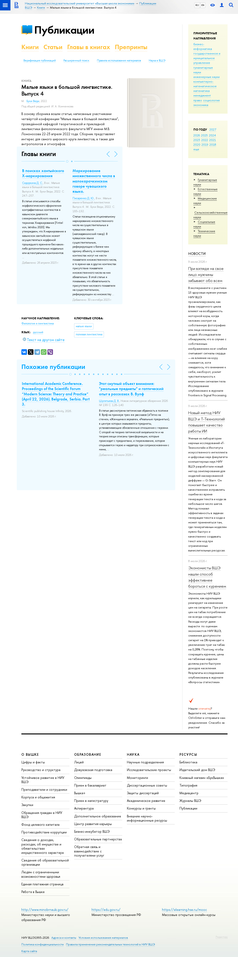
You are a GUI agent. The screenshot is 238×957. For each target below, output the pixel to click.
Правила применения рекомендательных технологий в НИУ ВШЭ (110, 944)
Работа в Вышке (33, 892)
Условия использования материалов (103, 938)
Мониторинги (137, 777)
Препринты (131, 47)
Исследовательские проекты (149, 770)
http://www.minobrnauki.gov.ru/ (44, 909)
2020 (196, 144)
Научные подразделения (145, 762)
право (197, 100)
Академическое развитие (146, 800)
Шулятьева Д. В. (109, 401)
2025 (204, 135)
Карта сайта (29, 951)
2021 (212, 140)
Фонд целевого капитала (40, 824)
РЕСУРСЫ (188, 754)
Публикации (64, 30)
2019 (205, 144)
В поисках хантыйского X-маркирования (43, 173)
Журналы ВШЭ (190, 800)
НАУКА (133, 754)
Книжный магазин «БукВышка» (201, 777)
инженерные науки (206, 77)
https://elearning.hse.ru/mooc (184, 909)
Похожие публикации (53, 367)
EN (202, 5)
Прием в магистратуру (91, 800)
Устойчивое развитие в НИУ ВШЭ (42, 779)
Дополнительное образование (97, 816)
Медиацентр (188, 793)
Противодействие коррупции (44, 832)
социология (211, 100)
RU (197, 5)
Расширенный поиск (76, 60)
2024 (212, 135)
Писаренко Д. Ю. (83, 198)
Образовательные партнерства (98, 839)
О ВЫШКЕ (30, 754)
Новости (197, 253)
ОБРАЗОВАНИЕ (87, 754)
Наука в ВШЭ (157, 60)
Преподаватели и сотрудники (44, 789)
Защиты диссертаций (143, 793)
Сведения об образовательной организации (45, 862)
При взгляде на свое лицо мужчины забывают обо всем (206, 274)
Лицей (79, 762)
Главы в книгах (88, 47)
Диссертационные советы (147, 785)
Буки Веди (32, 101)
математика (201, 91)
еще (196, 149)
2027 (212, 129)
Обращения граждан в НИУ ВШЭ (41, 814)
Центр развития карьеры (93, 824)
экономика (200, 105)
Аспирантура (84, 808)
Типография (188, 785)
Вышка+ (80, 793)
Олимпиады (83, 777)
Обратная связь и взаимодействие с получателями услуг (89, 851)
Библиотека (188, 762)
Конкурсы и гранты (141, 808)
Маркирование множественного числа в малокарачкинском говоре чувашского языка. (94, 181)
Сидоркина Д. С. (32, 183)
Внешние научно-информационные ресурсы (147, 818)
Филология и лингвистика (37, 323)
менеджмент (202, 95)
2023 (196, 140)
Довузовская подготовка (93, 770)
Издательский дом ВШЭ (197, 770)
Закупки (27, 805)
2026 (196, 135)
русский (38, 332)
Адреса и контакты (63, 938)
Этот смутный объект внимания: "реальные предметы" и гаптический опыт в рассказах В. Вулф (131, 388)
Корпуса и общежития (38, 797)
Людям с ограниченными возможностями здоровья (40, 874)
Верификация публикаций (39, 60)
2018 (212, 144)
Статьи (53, 47)
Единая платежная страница (42, 884)
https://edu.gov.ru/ (106, 909)
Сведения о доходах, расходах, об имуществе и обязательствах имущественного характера (42, 846)
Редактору (222, 936)
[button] (67, 161)
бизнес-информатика (202, 46)
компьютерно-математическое (205, 83)
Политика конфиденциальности (42, 944)
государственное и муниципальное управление (206, 58)
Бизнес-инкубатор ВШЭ (92, 831)
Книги (30, 47)
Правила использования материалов (119, 60)
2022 (204, 140)
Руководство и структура (40, 770)
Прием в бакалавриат (90, 785)
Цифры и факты (33, 762)
